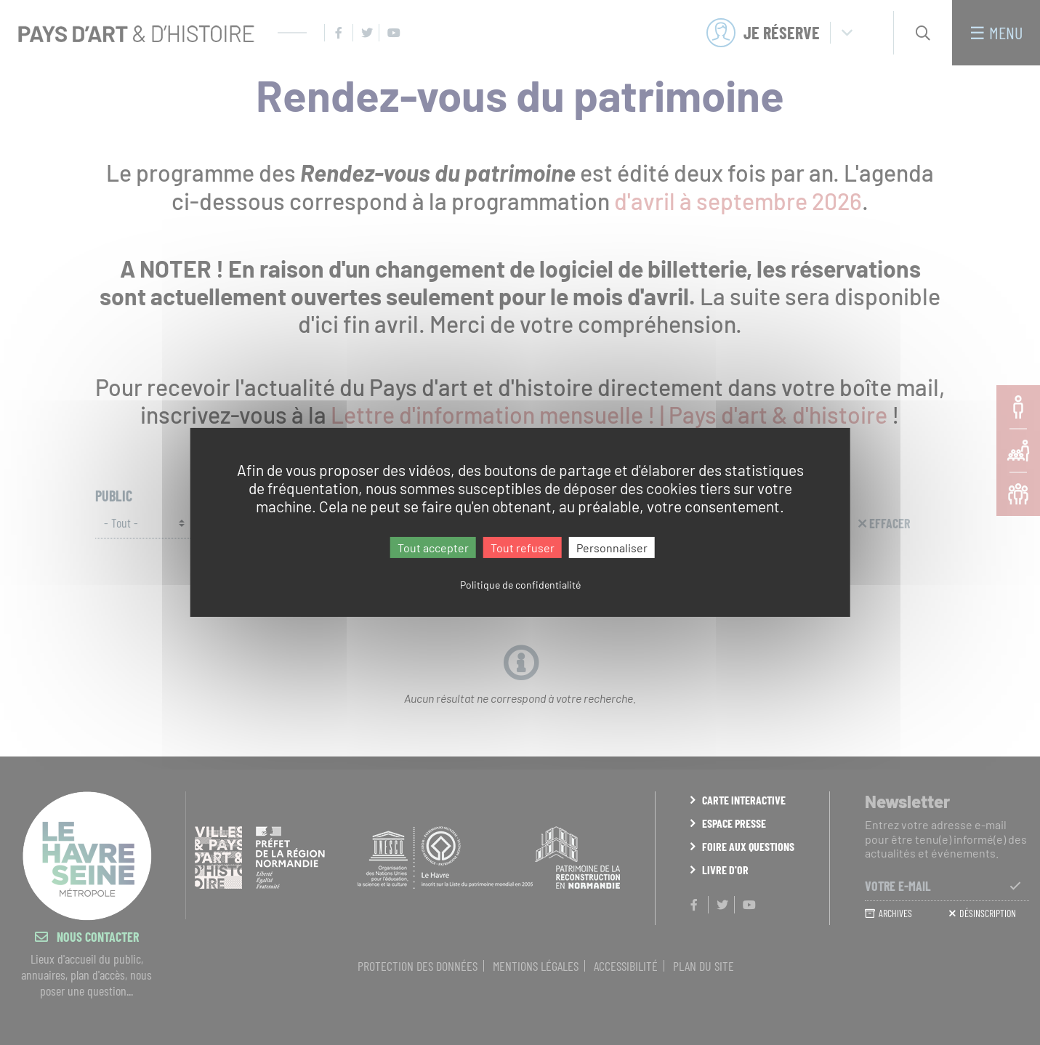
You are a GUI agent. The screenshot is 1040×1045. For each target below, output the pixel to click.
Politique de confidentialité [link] (520, 584)
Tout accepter (433, 547)
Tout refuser (523, 547)
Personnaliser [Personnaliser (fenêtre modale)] (612, 547)
